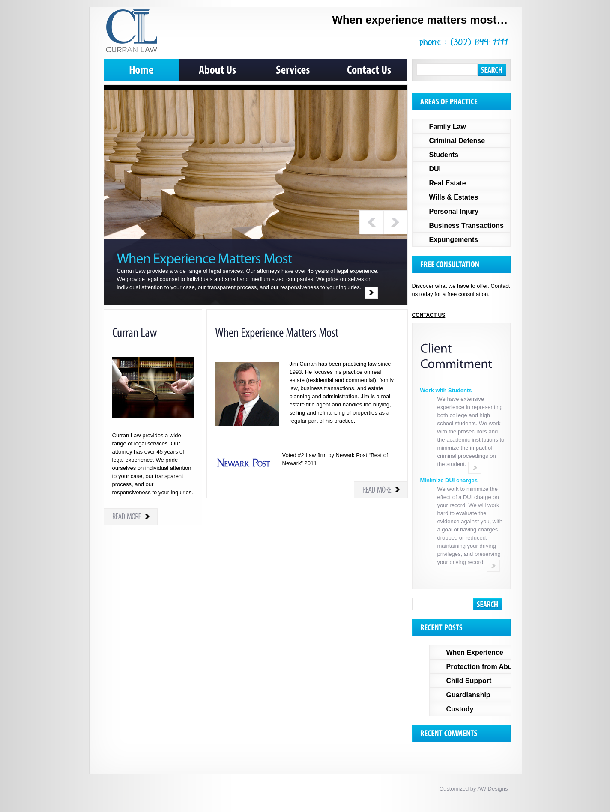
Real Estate (447, 183)
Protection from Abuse (483, 666)
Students (443, 154)
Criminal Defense (457, 140)
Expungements (453, 239)
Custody (460, 709)
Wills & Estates (453, 197)
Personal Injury (454, 211)
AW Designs (492, 788)
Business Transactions (466, 225)
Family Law (447, 126)
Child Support (469, 680)
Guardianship (468, 695)
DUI (435, 169)
